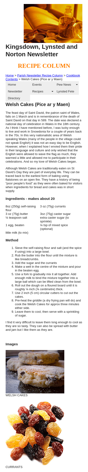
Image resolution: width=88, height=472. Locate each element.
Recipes (37, 91)
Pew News (64, 84)
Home (10, 75)
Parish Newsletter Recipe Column (40, 75)
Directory (14, 98)
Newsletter (15, 91)
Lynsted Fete (65, 91)
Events (37, 84)
